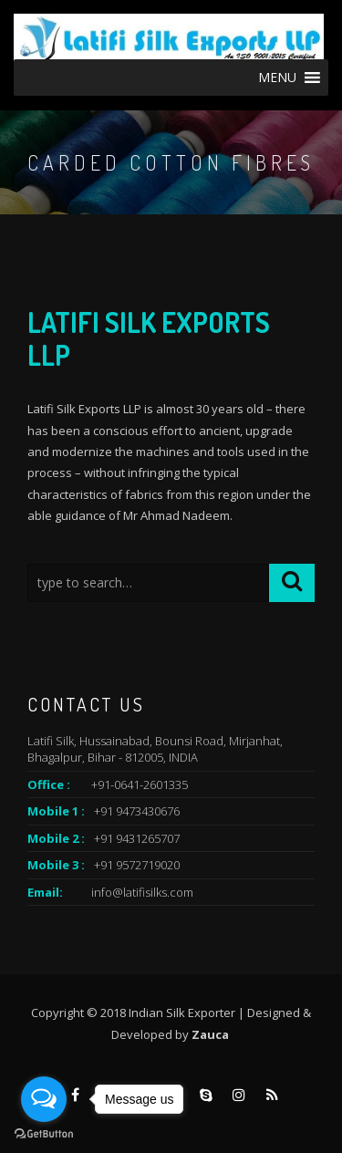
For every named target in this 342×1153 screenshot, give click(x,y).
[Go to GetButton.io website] (44, 1134)
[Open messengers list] (44, 1099)
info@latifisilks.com (142, 892)
